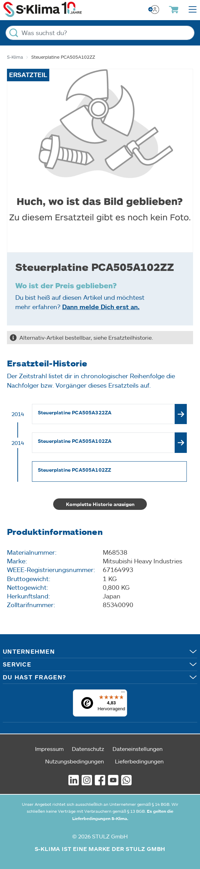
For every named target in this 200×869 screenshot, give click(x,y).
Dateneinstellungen (137, 748)
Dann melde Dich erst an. (101, 307)
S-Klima (15, 57)
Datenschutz (88, 748)
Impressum (49, 748)
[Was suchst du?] (100, 33)
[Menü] (123, 693)
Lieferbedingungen (139, 761)
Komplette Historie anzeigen (100, 504)
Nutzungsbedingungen (74, 761)
